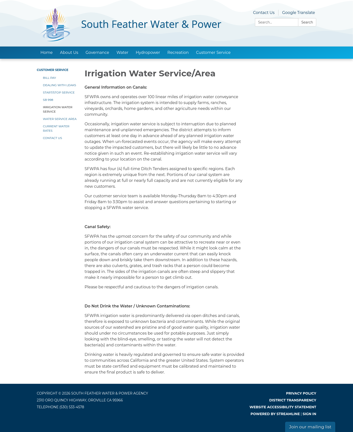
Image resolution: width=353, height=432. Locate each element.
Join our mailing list (310, 426)
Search (307, 22)
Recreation (178, 52)
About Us (69, 52)
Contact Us (264, 12)
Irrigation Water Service (57, 109)
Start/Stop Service (59, 92)
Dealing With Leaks (59, 85)
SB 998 (48, 100)
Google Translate (298, 12)
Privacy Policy (301, 393)
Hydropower (148, 52)
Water (122, 52)
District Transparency (292, 400)
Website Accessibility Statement (283, 407)
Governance (97, 52)
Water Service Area (59, 119)
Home (46, 52)
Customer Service (213, 52)
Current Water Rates (56, 128)
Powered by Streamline (275, 414)
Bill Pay (49, 78)
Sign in (309, 414)
